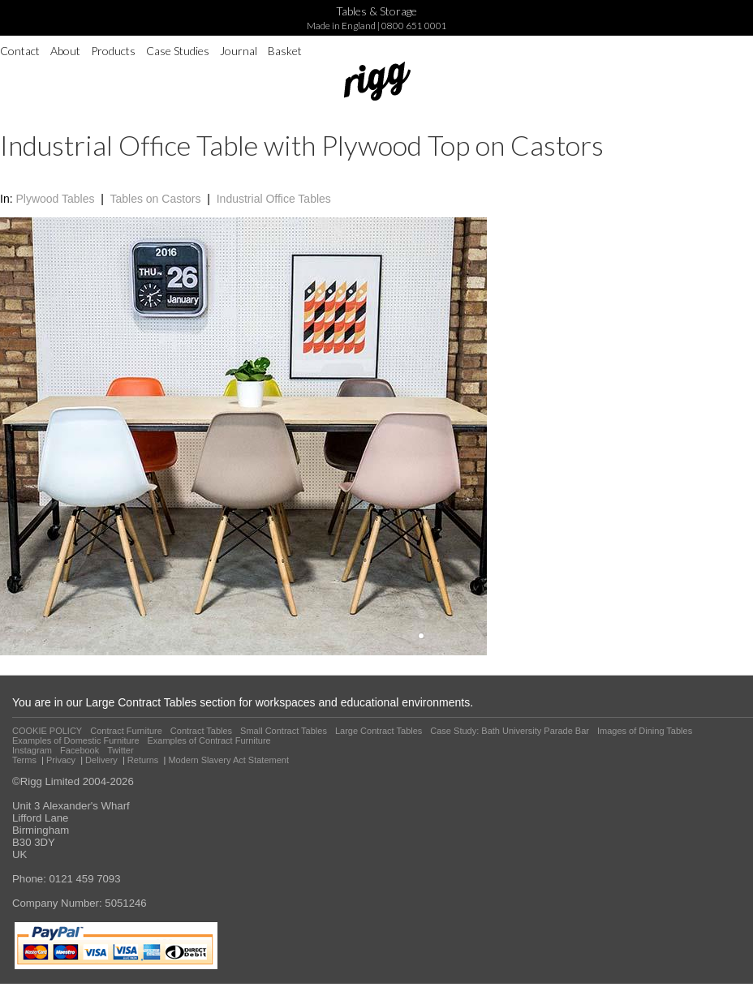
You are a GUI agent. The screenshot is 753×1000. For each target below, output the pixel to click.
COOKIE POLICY (47, 731)
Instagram (32, 750)
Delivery (101, 760)
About (65, 51)
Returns (143, 760)
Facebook (79, 750)
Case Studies (177, 51)
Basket (285, 51)
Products (113, 51)
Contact (20, 51)
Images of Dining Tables (644, 731)
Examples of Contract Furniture (209, 740)
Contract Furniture (126, 731)
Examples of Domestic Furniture (76, 740)
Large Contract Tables (378, 731)
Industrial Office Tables (274, 198)
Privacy (60, 760)
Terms (24, 760)
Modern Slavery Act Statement (228, 760)
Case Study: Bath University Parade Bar (509, 731)
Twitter (120, 750)
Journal (238, 51)
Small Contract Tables (283, 731)
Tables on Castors (155, 198)
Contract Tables (201, 731)
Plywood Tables (54, 198)
